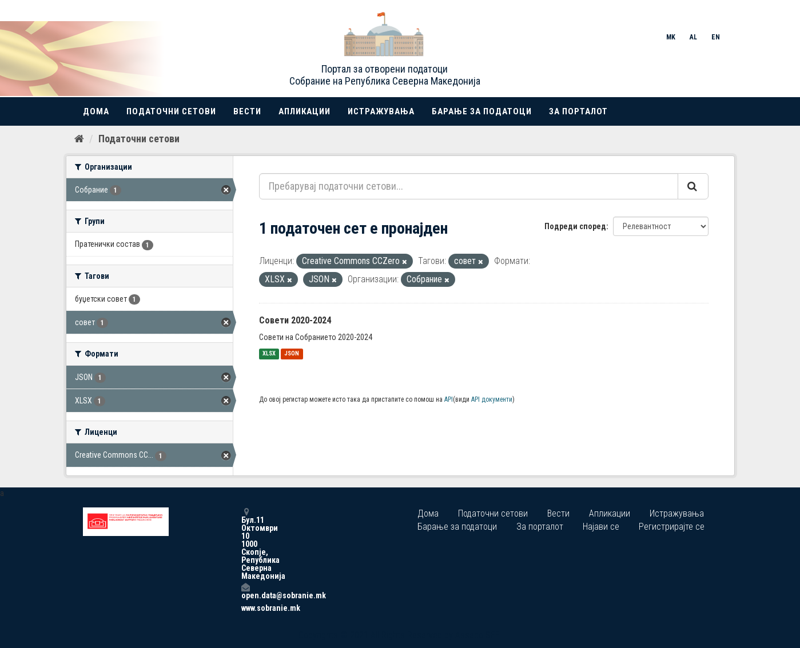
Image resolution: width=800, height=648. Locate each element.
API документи (491, 399)
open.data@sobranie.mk (245, 591)
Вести (247, 111)
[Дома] (79, 139)
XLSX (269, 354)
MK (670, 37)
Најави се (601, 526)
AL (693, 37)
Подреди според (575, 226)
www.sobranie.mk (245, 608)
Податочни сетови (171, 111)
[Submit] (693, 186)
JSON (291, 354)
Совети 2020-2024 (295, 320)
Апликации (304, 111)
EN (715, 37)
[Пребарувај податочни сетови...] (468, 186)
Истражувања (381, 111)
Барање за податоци (482, 111)
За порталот (578, 111)
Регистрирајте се (672, 526)
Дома (96, 111)
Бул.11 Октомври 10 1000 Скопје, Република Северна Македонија (245, 543)
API (448, 399)
